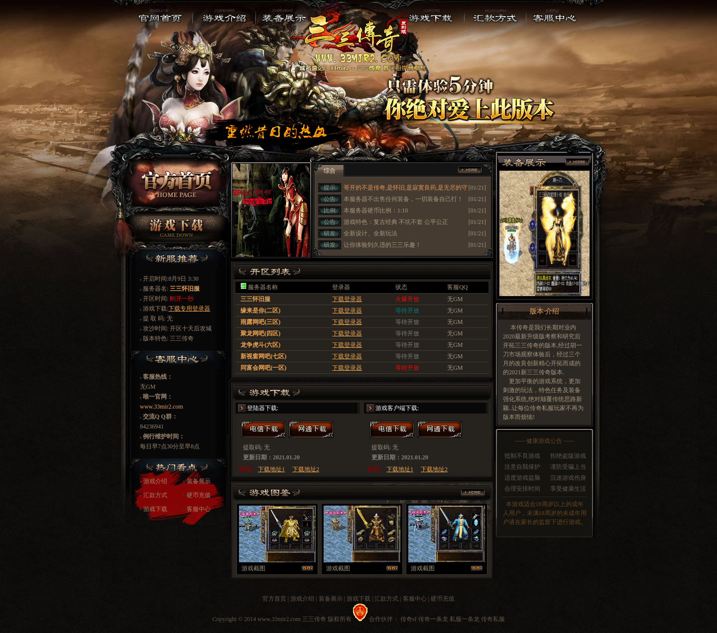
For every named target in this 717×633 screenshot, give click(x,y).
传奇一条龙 (433, 619)
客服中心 (199, 509)
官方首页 (274, 598)
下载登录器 (347, 299)
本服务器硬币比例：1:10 (376, 210)
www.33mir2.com (161, 406)
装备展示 (199, 481)
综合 (330, 170)
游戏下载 (155, 509)
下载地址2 (305, 469)
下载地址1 (271, 469)
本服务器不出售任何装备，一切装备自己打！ (403, 199)
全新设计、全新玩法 (370, 233)
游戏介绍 (155, 481)
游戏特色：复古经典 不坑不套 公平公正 (396, 221)
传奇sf (408, 619)
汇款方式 (155, 495)
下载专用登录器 (189, 308)
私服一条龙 (464, 619)
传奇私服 (493, 619)
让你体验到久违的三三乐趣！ (382, 244)
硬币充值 (199, 495)
